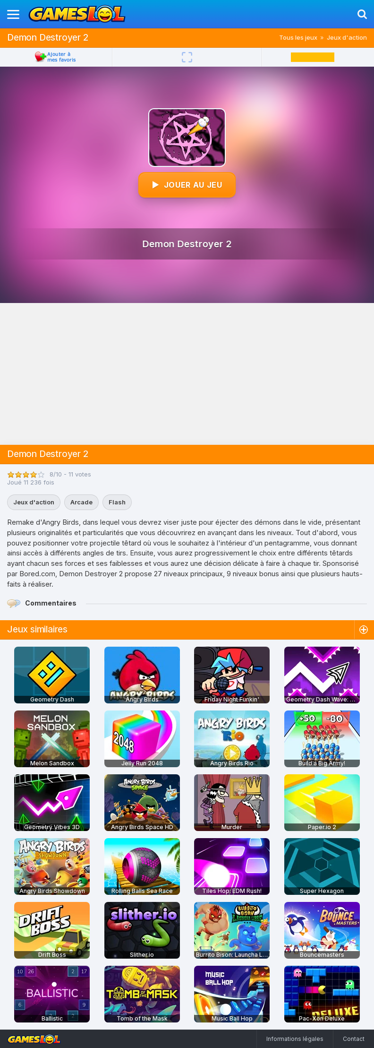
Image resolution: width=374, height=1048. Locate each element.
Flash (117, 502)
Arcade (81, 502)
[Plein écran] (187, 57)
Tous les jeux (298, 37)
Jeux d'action (347, 37)
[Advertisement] (187, 374)
